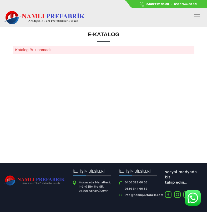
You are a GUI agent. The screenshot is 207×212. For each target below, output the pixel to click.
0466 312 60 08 (157, 4)
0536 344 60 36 (185, 4)
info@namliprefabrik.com (144, 195)
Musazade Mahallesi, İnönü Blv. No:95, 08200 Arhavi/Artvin (94, 186)
